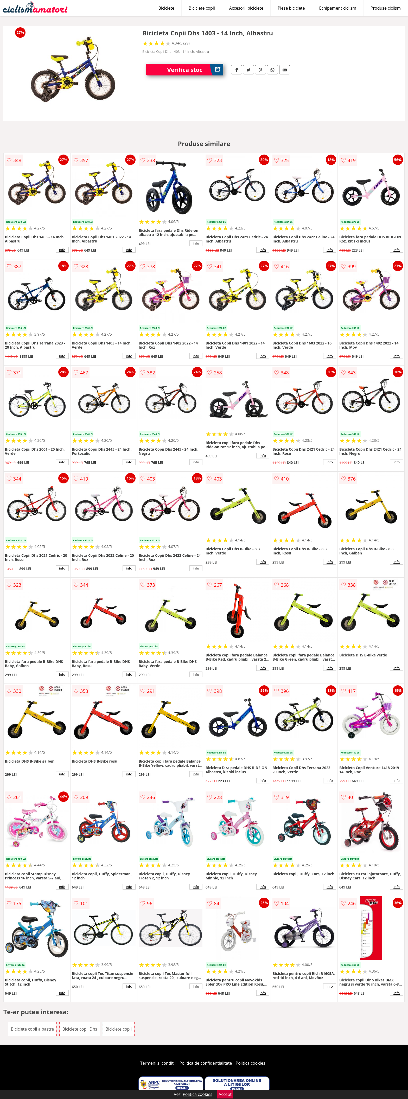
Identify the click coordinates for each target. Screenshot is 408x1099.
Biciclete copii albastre (32, 1029)
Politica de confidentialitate (206, 1063)
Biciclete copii (202, 8)
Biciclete (166, 8)
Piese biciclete (291, 8)
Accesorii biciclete (246, 8)
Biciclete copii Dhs (79, 1029)
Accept (225, 1094)
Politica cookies (250, 1063)
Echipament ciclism (337, 8)
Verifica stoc (195, 69)
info (62, 249)
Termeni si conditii (158, 1063)
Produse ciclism (386, 8)
